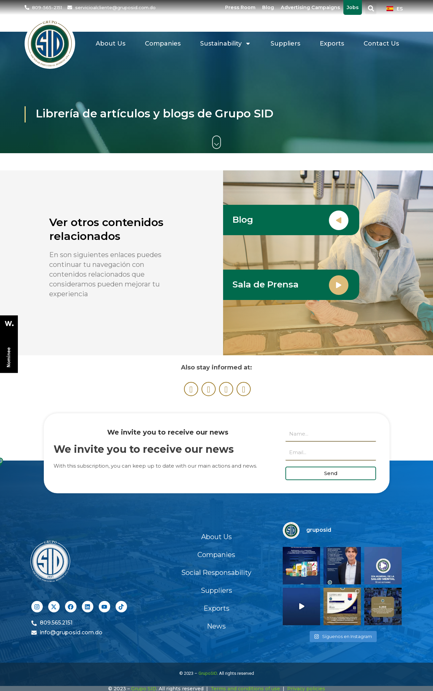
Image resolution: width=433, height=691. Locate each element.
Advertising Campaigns (310, 7)
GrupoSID (207, 673)
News (216, 626)
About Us (110, 43)
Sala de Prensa (267, 284)
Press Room (240, 7)
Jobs (353, 7)
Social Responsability (216, 573)
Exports (332, 43)
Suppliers (285, 43)
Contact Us (381, 43)
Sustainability (225, 43)
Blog (268, 7)
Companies (163, 43)
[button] (370, 8)
